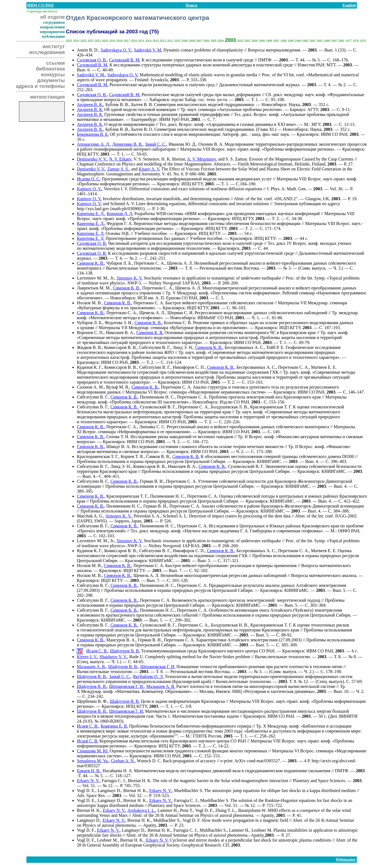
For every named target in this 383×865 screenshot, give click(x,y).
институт (54, 46)
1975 (363, 40)
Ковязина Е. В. (114, 726)
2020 (105, 40)
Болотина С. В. (178, 322)
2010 (177, 40)
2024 (76, 40)
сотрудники (54, 22)
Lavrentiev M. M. (92, 278)
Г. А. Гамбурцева (256, 530)
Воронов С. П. (90, 332)
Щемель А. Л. (180, 263)
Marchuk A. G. (90, 516)
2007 (199, 40)
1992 (312, 40)
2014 (148, 40)
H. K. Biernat (173, 159)
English (349, 5)
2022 (91, 40)
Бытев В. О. (142, 129)
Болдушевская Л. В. (229, 407)
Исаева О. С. (88, 179)
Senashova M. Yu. (93, 760)
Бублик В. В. (117, 104)
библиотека (50, 69)
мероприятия (52, 31)
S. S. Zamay (236, 159)
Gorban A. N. (123, 760)
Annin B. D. (87, 50)
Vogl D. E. (86, 790)
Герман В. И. (152, 481)
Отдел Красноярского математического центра (137, 17)
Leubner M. (261, 830)
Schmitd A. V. (122, 203)
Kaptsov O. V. (89, 188)
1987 (334, 40)
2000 (254, 40)
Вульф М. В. (117, 387)
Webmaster (346, 859)
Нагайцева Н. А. (118, 770)
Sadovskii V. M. (148, 50)
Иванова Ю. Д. (182, 144)
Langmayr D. (109, 790)
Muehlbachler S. (188, 790)
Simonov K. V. (130, 278)
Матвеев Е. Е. (324, 367)
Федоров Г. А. (120, 223)
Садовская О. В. (92, 60)
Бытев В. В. (142, 104)
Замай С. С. (155, 144)
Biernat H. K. (139, 780)
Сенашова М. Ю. (92, 751)
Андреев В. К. (90, 104)
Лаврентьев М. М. (94, 288)
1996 (283, 40)
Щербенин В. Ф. (92, 701)
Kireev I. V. (87, 656)
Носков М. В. (89, 302)
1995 (291, 40)
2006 (206, 40)
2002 (240, 40)
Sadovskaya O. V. (116, 50)
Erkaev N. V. (88, 780)
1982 (341, 40)
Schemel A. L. (175, 516)
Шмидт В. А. (118, 446)
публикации (53, 36)
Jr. (112, 540)
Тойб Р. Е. (275, 347)
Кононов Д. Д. (120, 213)
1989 (327, 40)
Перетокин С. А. (149, 263)
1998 (269, 40)
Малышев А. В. (91, 666)
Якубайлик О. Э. (148, 676)
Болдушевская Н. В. (229, 625)
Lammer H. (167, 810)
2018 (119, 40)
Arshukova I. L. (141, 810)
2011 (170, 40)
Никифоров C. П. (189, 367)
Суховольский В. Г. (158, 407)
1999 (262, 40)
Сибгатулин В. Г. (154, 347)
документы (51, 80)
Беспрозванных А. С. (244, 347)
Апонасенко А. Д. (93, 144)
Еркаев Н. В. (88, 770)
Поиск (191, 5)
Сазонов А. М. (90, 387)
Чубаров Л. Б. (119, 263)
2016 (134, 40)
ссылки (55, 63)
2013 (156, 40)
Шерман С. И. (180, 312)
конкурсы (53, 74)
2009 (184, 40)
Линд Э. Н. (183, 347)
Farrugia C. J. (114, 780)
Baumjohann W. (252, 810)
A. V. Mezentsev (201, 159)
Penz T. (186, 810)
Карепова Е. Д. (90, 213)
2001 (247, 40)
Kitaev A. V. (149, 169)
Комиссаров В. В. (120, 347)
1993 (305, 40)
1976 (356, 40)
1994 (298, 40)
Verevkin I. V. (116, 188)
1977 (349, 40)
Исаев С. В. (97, 651)
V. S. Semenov (146, 159)
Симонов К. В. (90, 263)
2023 (83, 40)
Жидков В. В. (89, 347)
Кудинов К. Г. (89, 367)
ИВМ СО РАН (40, 5)
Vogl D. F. (204, 810)
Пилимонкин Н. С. (157, 397)
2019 (112, 40)
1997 (276, 40)
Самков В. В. (158, 456)
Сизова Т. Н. (117, 436)
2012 (163, 40)
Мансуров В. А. (121, 640)
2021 (98, 40)
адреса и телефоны (40, 86)
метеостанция (47, 97)
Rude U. (136, 656)
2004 (221, 40)
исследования (47, 52)
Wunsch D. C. (149, 760)
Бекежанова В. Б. (93, 134)
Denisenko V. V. (91, 169)
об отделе (52, 17)
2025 (69, 40)
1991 (320, 40)
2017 (127, 40)
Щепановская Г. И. (157, 666)
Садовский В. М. (124, 60)
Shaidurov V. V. (113, 656)
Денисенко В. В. (127, 144)
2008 (192, 40)
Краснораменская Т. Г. (271, 407)
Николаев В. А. (120, 332)
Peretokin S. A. (147, 516)
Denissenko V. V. (92, 159)
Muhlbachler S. (167, 820)
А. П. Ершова (168, 297)
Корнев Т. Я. (132, 456)
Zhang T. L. (225, 810)
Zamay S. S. (118, 169)
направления (52, 27)
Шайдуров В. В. (125, 651)
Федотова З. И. (118, 322)
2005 (213, 40)
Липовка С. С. (152, 426)
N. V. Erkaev (120, 159)
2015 (141, 40)
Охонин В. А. (211, 144)
